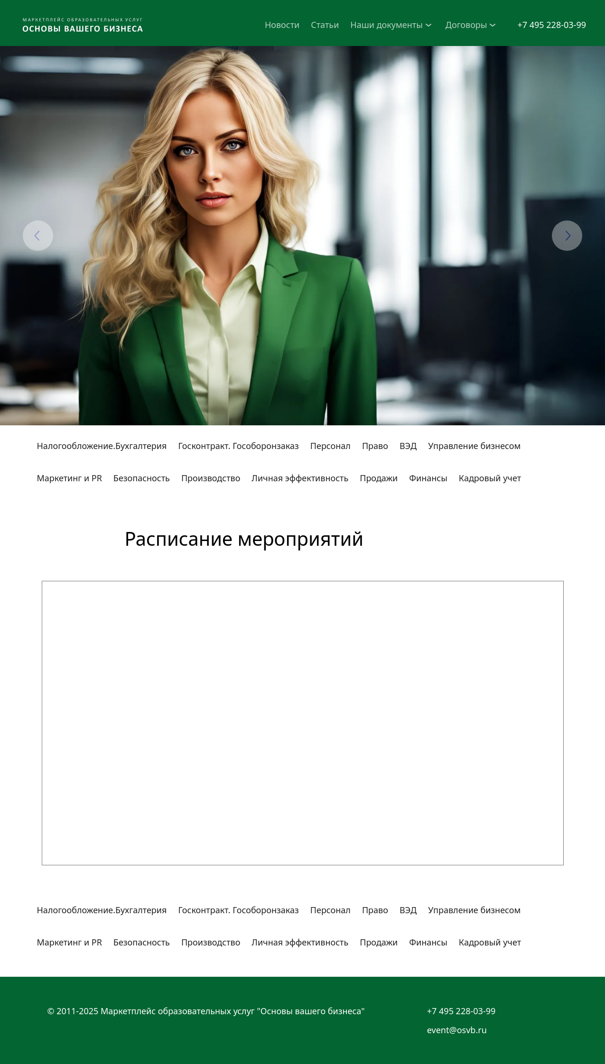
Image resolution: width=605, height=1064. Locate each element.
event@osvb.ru (457, 1030)
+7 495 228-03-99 (551, 24)
